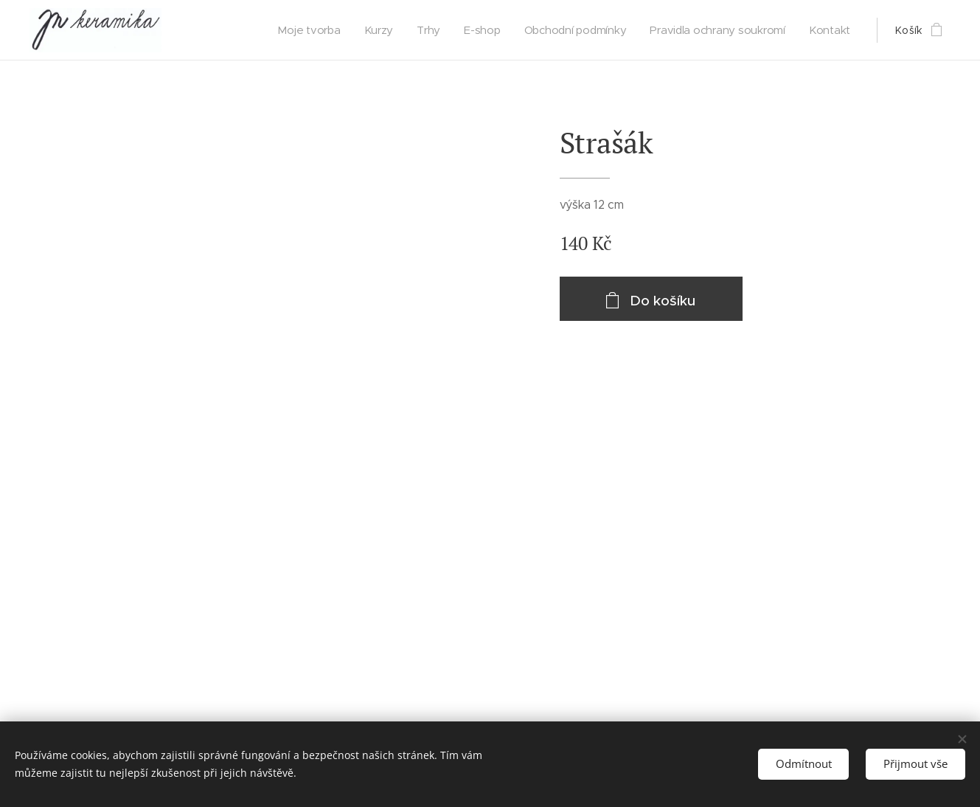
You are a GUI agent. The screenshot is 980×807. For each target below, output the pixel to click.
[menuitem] (312, 30)
